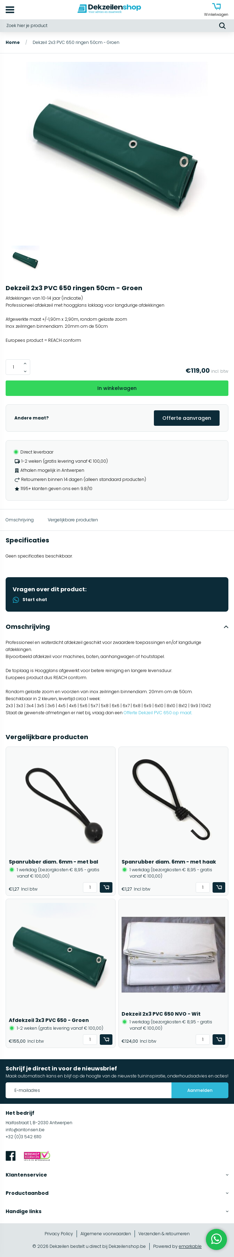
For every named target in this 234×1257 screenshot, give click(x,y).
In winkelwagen (117, 388)
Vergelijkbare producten (73, 520)
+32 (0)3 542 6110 (23, 1137)
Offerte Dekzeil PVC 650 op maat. (158, 713)
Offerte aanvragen (186, 418)
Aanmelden (200, 1090)
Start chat (30, 600)
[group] (117, 154)
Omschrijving (20, 520)
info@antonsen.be (25, 1130)
